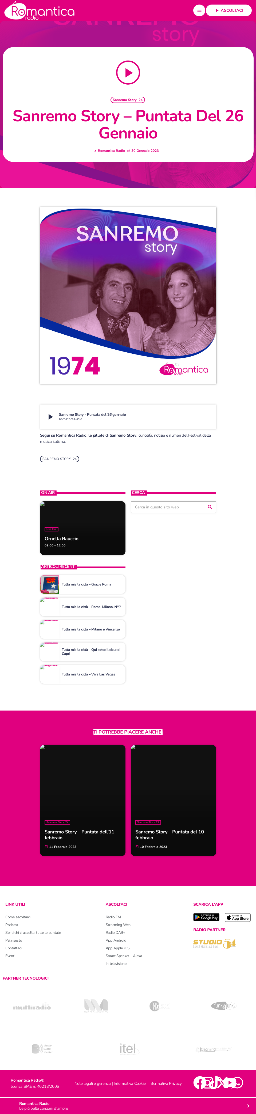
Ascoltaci (228, 10)
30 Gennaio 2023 (143, 151)
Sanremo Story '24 (128, 100)
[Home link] (39, 10)
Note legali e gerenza (92, 1084)
